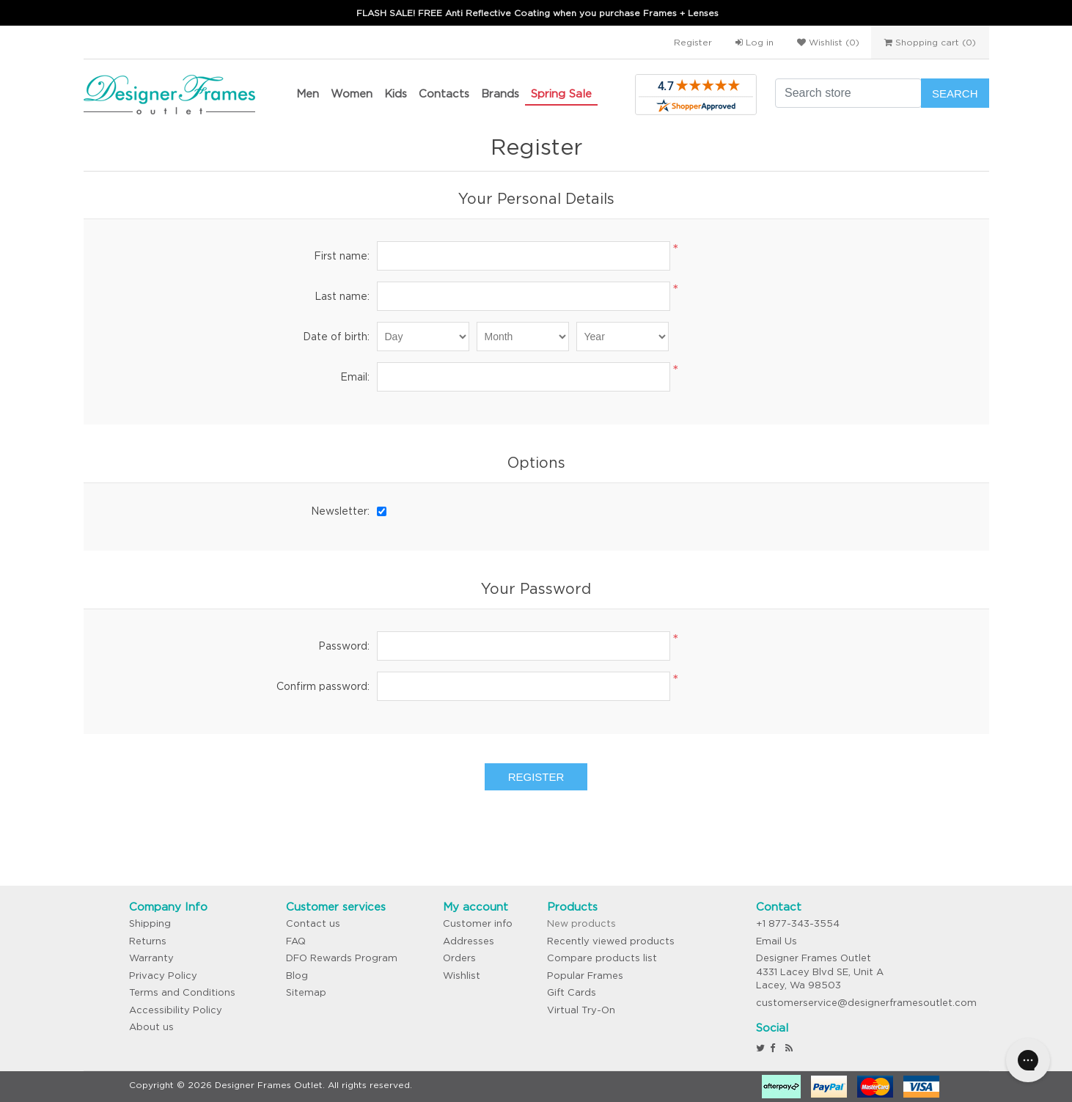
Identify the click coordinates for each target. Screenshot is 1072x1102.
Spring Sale (561, 93)
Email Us (776, 941)
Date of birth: (336, 336)
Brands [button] (500, 93)
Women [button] (351, 93)
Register (693, 42)
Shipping (150, 923)
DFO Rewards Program (341, 957)
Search (955, 93)
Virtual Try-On (581, 1009)
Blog (297, 975)
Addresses (468, 941)
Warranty (151, 957)
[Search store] (848, 93)
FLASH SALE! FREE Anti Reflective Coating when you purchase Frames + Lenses (537, 13)
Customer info (478, 923)
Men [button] (307, 93)
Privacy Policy (163, 975)
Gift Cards (571, 992)
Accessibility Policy (175, 1009)
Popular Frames (585, 975)
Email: (355, 377)
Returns (147, 941)
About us (151, 1026)
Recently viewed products (611, 941)
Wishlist (461, 975)
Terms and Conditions (182, 992)
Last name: (342, 296)
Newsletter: (340, 511)
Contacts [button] (444, 93)
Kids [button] (395, 93)
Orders (459, 957)
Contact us (313, 923)
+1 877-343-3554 (798, 923)
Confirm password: (323, 686)
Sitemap (306, 992)
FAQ (296, 941)
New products (581, 923)
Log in (754, 42)
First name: (342, 256)
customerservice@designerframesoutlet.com (866, 1002)
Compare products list (602, 957)
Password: (344, 646)
